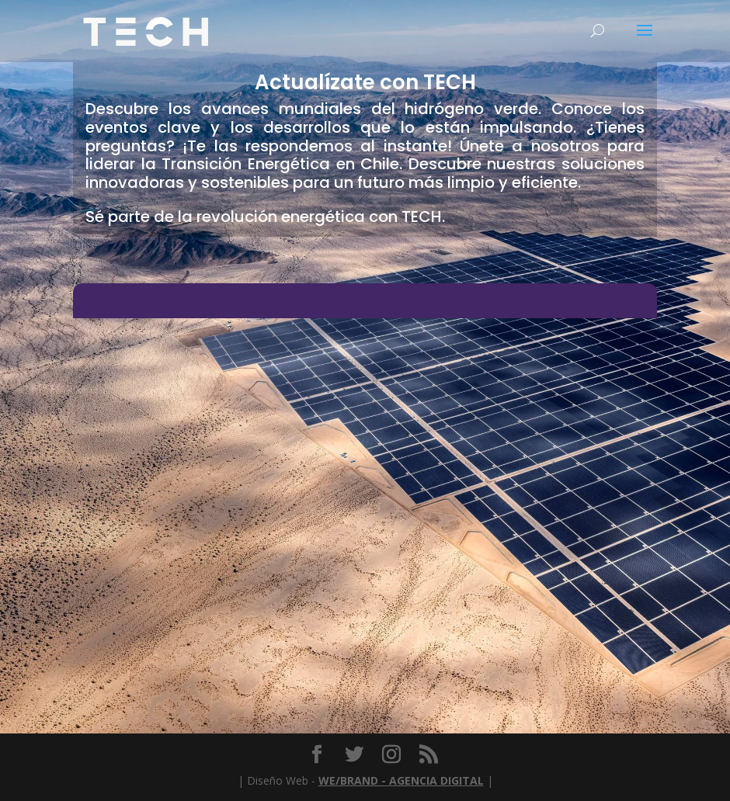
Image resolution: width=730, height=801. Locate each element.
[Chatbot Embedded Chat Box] (365, 494)
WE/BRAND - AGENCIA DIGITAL (401, 780)
